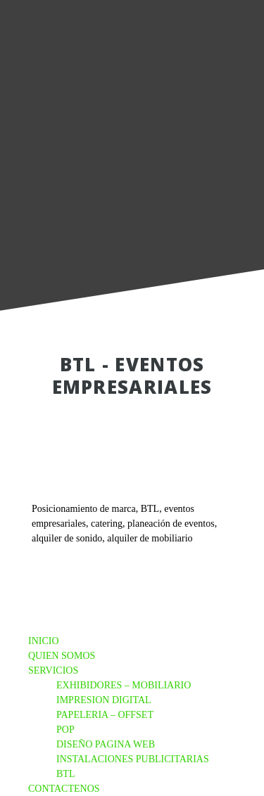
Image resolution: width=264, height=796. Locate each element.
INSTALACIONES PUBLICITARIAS (132, 759)
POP (65, 729)
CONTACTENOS (64, 788)
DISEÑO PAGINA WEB (105, 744)
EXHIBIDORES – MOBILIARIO (123, 685)
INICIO (43, 641)
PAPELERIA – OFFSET (104, 715)
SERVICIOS (53, 670)
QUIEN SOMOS (61, 655)
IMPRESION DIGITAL (103, 700)
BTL (65, 774)
